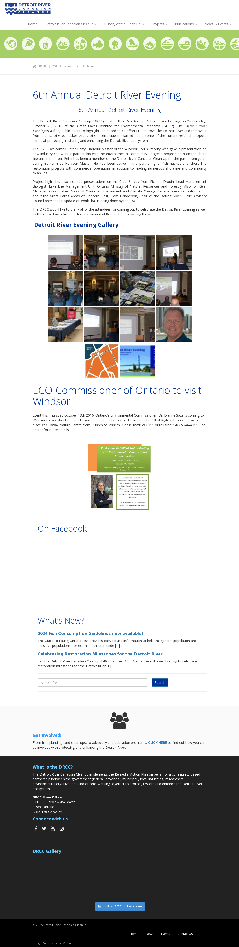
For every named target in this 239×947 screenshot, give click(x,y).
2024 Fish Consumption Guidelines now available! (90, 633)
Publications (186, 24)
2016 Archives (62, 66)
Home (32, 24)
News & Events (218, 24)
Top (203, 934)
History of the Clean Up (124, 24)
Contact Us (185, 934)
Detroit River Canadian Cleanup (71, 24)
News (149, 934)
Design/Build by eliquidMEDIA (52, 943)
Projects (159, 24)
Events (165, 934)
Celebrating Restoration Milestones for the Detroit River (100, 654)
